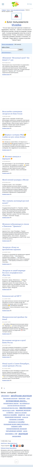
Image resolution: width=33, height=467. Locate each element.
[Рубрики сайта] (3, 4)
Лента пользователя (7, 44)
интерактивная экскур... (16, 401)
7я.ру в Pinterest (14, 446)
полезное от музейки (17, 422)
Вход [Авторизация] (29, 4)
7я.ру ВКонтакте (17, 446)
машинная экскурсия (23, 410)
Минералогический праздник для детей (14, 318)
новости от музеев (21, 412)
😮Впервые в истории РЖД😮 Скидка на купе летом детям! (14, 136)
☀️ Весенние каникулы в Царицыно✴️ (11, 157)
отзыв (28, 415)
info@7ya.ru (4, 443)
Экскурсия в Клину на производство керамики (11, 248)
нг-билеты (10, 412)
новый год (21, 415)
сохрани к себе (16, 426)
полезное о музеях (16, 419)
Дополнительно (6, 52)
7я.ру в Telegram (11, 446)
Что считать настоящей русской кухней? (15, 202)
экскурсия (23, 433)
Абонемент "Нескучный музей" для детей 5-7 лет (15, 59)
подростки (25, 417)
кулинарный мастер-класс (9, 408)
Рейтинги (3, 448)
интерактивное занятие (11, 403)
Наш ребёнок (13, 448)
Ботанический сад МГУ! (11, 296)
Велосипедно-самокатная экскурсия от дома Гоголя (12, 112)
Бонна (7, 448)
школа (25, 431)
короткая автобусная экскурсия (16, 405)
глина (28, 398)
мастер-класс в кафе (9, 410)
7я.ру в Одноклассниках (20, 446)
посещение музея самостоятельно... (16, 424)
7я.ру (22, 446)
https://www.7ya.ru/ (12, 443)
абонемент (5, 396)
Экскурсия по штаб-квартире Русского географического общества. (13, 272)
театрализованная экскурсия (16, 429)
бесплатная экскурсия (10, 398)
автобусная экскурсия (21, 395)
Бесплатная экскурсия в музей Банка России (14, 341)
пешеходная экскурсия (13, 417)
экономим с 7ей (11, 434)
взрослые (22, 398)
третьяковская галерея (14, 431)
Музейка (16, 25)
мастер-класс (25, 408)
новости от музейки (10, 415)
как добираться (25, 403)
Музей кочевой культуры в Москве (15, 180)
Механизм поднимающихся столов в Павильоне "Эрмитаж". (15, 225)
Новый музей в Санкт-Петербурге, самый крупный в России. (15, 365)
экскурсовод (16, 436)
